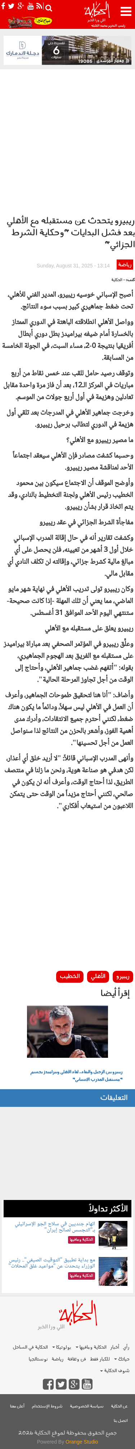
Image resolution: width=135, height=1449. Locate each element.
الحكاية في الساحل (30, 1347)
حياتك (122, 1359)
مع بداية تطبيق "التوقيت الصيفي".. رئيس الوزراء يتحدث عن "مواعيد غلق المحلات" (51, 1263)
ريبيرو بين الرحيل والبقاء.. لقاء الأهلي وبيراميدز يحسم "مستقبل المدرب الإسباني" (76, 1076)
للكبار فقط (100, 1359)
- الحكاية (118, 280)
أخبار (114, 1347)
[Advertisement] (67, 140)
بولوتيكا (61, 1347)
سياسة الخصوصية (87, 1407)
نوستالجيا (38, 1359)
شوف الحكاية (115, 1370)
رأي (126, 1347)
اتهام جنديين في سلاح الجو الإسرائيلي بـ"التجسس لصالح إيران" (55, 1227)
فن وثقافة (76, 1359)
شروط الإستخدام (47, 1407)
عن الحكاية (119, 1407)
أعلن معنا (17, 1407)
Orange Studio (82, 1442)
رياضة (124, 265)
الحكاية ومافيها (91, 1347)
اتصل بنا (121, 1421)
